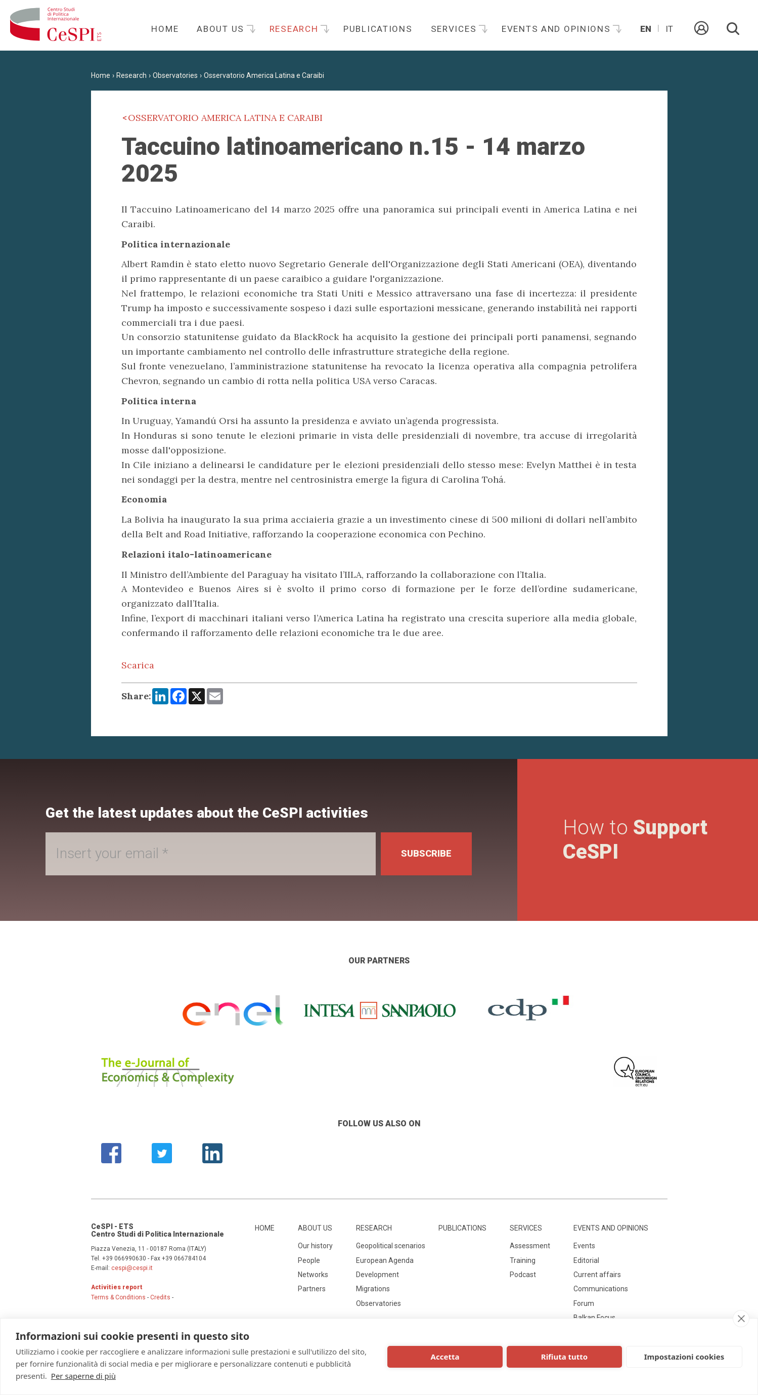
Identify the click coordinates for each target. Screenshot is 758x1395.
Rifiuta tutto (564, 1356)
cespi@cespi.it (132, 1268)
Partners (312, 1289)
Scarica (137, 665)
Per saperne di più (83, 1376)
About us (222, 29)
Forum (583, 1303)
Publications (378, 29)
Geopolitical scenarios (390, 1246)
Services (455, 29)
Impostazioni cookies (684, 1356)
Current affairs (597, 1275)
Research (295, 29)
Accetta (445, 1356)
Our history (315, 1246)
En (645, 29)
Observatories (175, 75)
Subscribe (426, 853)
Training (523, 1260)
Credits (160, 1297)
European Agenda (385, 1260)
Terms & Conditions (118, 1297)
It (669, 29)
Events (584, 1246)
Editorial (586, 1260)
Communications (600, 1289)
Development (377, 1275)
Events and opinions (557, 29)
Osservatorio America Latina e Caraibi (264, 75)
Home (165, 29)
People (309, 1260)
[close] (741, 1318)
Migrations (373, 1289)
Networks (313, 1275)
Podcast (523, 1275)
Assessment (530, 1246)
